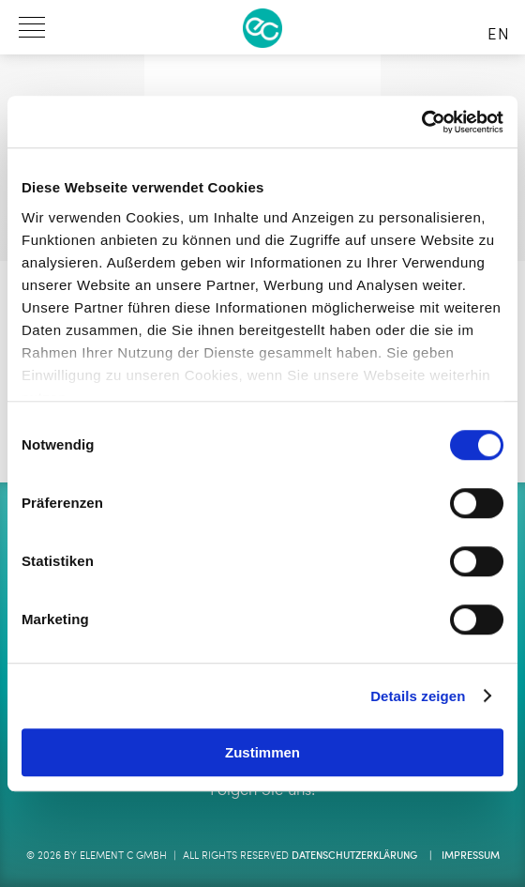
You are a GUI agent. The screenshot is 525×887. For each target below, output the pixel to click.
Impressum (471, 856)
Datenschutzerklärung (354, 856)
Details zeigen (417, 696)
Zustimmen (262, 752)
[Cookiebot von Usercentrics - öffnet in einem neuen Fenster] (421, 122)
